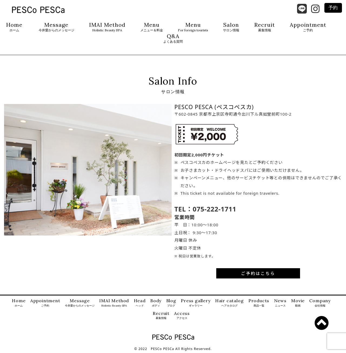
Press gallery (195, 303)
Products (258, 303)
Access (182, 316)
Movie (298, 303)
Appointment (308, 27)
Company (320, 303)
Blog (171, 303)
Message (56, 27)
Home (14, 27)
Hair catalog (229, 303)
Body (155, 303)
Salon (231, 27)
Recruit (264, 27)
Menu (151, 27)
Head (140, 303)
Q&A (173, 38)
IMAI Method (107, 27)
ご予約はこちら (258, 273)
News (280, 303)
